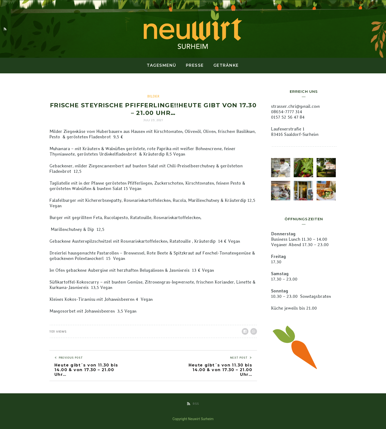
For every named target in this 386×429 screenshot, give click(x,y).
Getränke (226, 65)
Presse (195, 65)
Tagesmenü (161, 65)
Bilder (153, 96)
